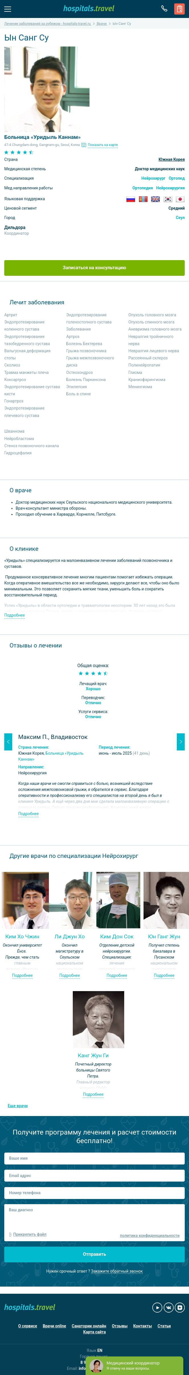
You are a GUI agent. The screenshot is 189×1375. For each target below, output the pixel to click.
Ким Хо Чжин (22, 936)
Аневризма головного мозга (155, 329)
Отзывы (120, 1326)
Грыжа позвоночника (86, 351)
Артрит (10, 315)
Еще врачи (18, 1105)
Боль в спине (78, 394)
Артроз (72, 336)
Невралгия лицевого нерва (153, 351)
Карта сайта (94, 1332)
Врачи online (54, 1326)
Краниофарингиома (146, 379)
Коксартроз (15, 379)
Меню (7, 9)
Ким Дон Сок (117, 936)
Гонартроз (13, 401)
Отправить (94, 1254)
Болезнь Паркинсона (86, 379)
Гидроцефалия (18, 453)
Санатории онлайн (89, 1326)
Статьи (164, 1326)
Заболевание (78, 329)
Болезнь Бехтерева (84, 343)
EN (99, 1350)
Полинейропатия (144, 365)
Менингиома (140, 386)
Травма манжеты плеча (26, 372)
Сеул (180, 217)
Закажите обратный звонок (117, 1271)
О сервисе (27, 1326)
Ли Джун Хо (70, 936)
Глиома (135, 372)
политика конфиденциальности (149, 1235)
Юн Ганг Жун (164, 936)
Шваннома (14, 431)
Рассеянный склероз (148, 358)
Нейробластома (19, 438)
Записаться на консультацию (94, 267)
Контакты (142, 1326)
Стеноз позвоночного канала (31, 446)
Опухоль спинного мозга (151, 322)
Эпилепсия (76, 386)
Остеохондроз (79, 372)
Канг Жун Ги (93, 1055)
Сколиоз (12, 365)
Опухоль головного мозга (152, 315)
